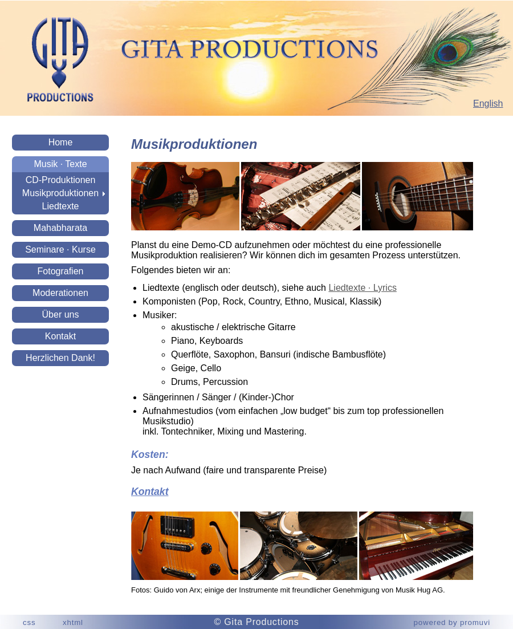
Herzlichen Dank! (60, 358)
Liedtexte (60, 206)
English (488, 103)
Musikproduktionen (60, 193)
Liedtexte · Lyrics (362, 288)
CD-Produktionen (61, 180)
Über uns (60, 314)
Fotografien (61, 271)
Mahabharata (60, 228)
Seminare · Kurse (60, 249)
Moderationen (60, 293)
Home (60, 142)
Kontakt (60, 336)
